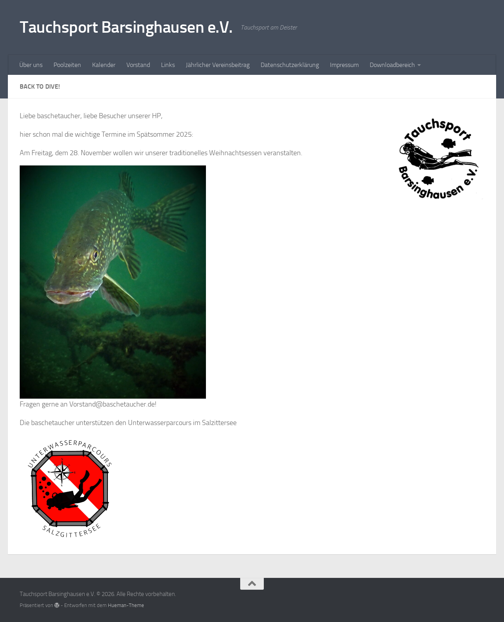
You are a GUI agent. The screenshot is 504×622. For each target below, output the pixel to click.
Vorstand (138, 65)
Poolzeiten (67, 65)
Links (168, 65)
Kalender (103, 65)
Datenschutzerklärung (290, 65)
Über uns (31, 65)
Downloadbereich (392, 65)
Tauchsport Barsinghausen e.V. (126, 27)
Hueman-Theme (126, 605)
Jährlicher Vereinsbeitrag (218, 65)
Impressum (344, 65)
